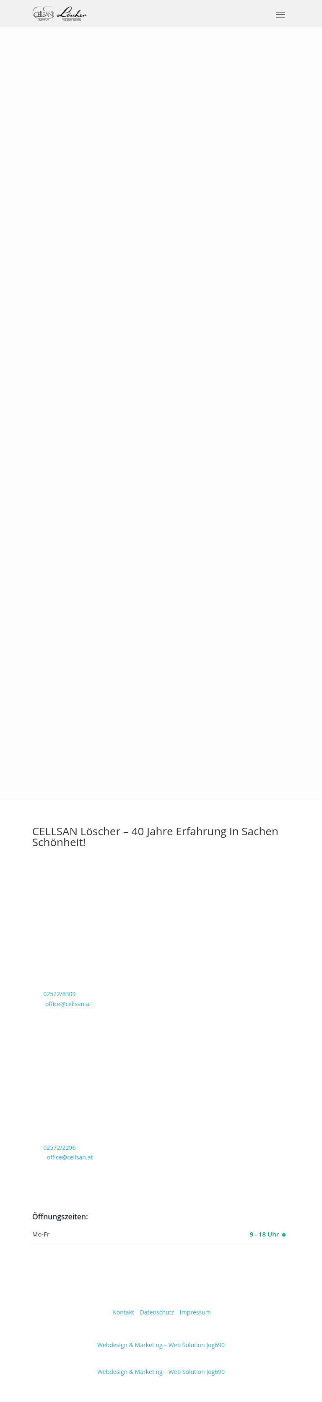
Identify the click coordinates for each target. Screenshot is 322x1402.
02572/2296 (59, 1148)
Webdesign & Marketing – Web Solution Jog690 (161, 1345)
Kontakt (123, 1312)
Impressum (195, 1312)
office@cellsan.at (68, 1004)
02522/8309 (59, 994)
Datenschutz (157, 1312)
